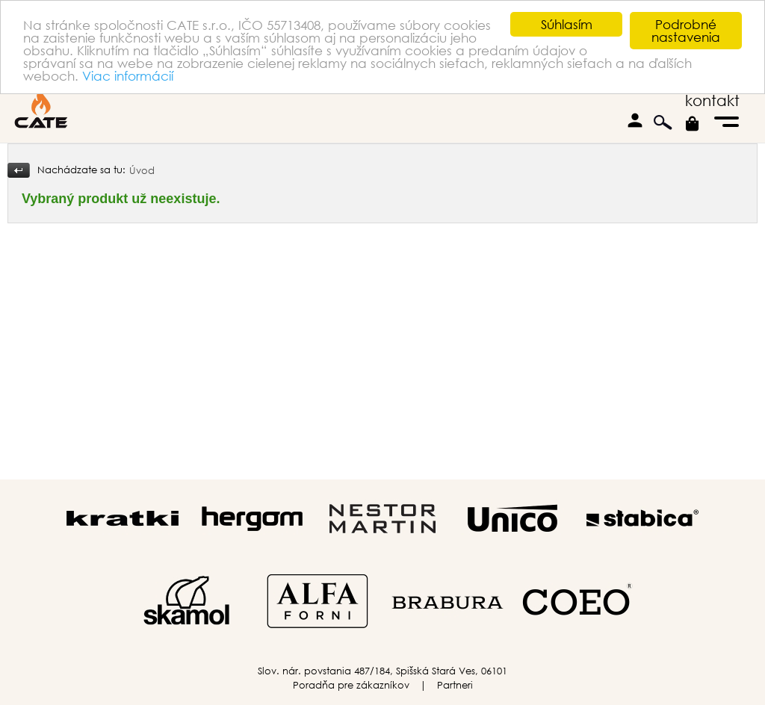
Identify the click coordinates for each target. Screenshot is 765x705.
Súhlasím (566, 24)
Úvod (142, 170)
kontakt (712, 100)
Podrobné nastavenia (685, 30)
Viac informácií (127, 75)
